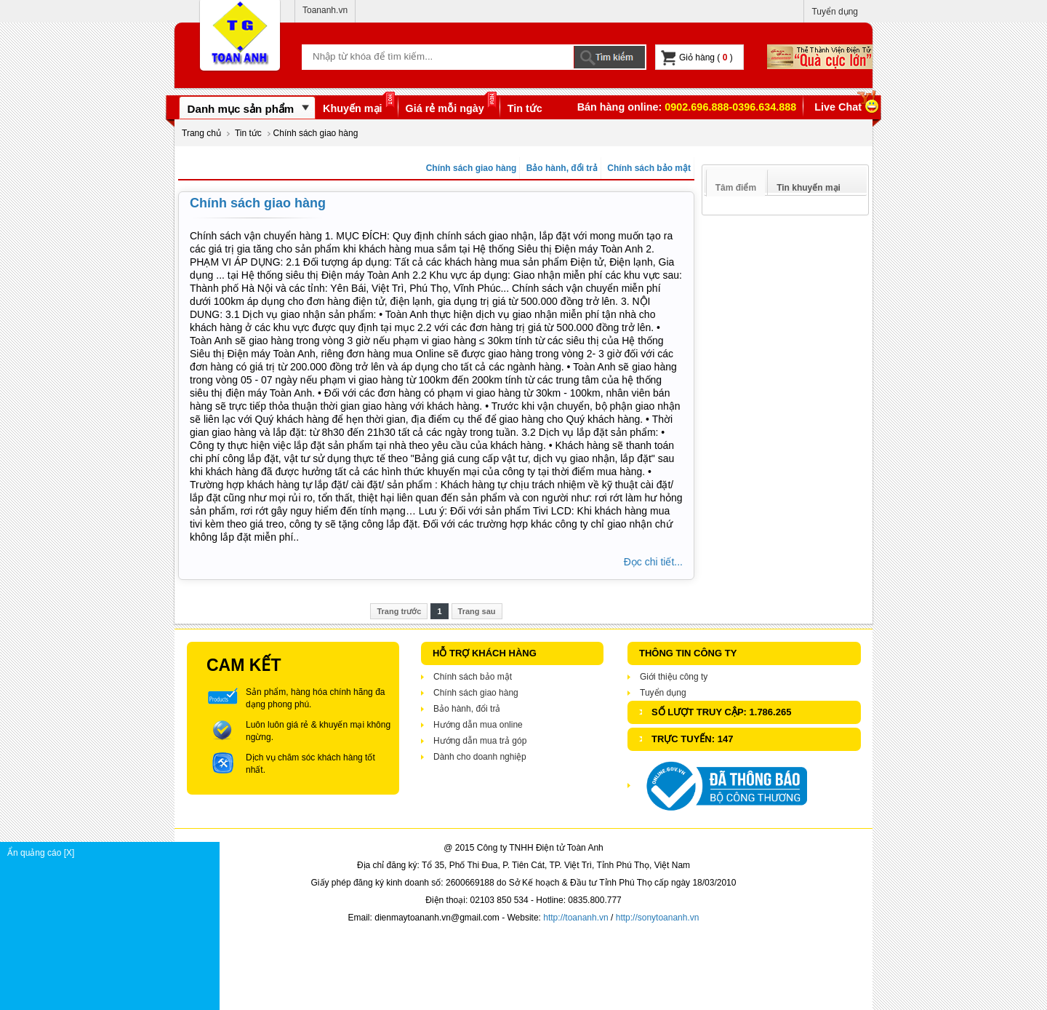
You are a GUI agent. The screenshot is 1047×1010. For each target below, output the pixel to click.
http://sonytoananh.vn (657, 917)
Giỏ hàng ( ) (697, 57)
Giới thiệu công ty (673, 677)
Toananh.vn (325, 10)
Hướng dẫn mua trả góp (479, 741)
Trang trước (399, 611)
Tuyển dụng (834, 12)
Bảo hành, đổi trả (561, 168)
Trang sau (477, 611)
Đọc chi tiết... (653, 562)
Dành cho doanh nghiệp (479, 757)
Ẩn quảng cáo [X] (113, 853)
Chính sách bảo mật (648, 168)
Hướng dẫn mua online (478, 725)
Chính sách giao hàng (469, 168)
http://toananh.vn (575, 917)
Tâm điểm (735, 188)
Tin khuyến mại (809, 188)
